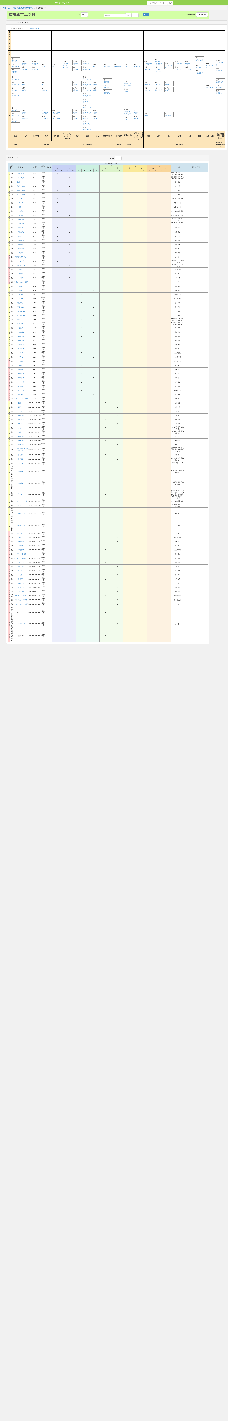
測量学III (147, 85)
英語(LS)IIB (87, 79)
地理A (95, 118)
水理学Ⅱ (188, 64)
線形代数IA (15, 90)
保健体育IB (21, 223)
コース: (78, 14)
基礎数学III (15, 115)
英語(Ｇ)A (86, 118)
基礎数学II (15, 110)
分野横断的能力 (34, 28)
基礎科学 (25, 118)
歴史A (95, 90)
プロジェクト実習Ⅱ (21, 600)
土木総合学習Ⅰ (168, 66)
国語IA (75, 118)
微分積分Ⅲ (15, 66)
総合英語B (86, 64)
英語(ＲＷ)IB (87, 113)
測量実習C (107, 66)
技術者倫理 (117, 66)
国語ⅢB (75, 64)
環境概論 (198, 67)
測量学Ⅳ (147, 69)
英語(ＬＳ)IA (87, 124)
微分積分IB (15, 85)
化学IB (44, 85)
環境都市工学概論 (20, 257)
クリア (135, 15)
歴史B (95, 85)
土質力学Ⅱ (178, 64)
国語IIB (75, 85)
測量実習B (107, 82)
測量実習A (107, 93)
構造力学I (168, 90)
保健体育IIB (20, 323)
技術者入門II (21, 265)
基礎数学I (15, 121)
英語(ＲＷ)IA (87, 129)
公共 (94, 66)
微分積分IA (15, 96)
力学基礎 (168, 115)
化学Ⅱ (44, 66)
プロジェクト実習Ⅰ (21, 596)
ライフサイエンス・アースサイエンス (66, 66)
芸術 (21, 198)
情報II (126, 91)
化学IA (44, 90)
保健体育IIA (20, 319)
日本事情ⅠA (21, 513)
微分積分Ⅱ (15, 72)
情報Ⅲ (126, 66)
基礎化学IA (45, 118)
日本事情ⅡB (21, 624)
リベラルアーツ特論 (21, 501)
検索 (170, 3)
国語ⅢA (75, 69)
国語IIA (75, 90)
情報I (125, 119)
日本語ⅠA (21, 471)
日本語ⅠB (21, 483)
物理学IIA (25, 90)
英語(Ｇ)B (86, 102)
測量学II (147, 90)
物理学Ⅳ (25, 64)
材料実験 (106, 87)
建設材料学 (158, 90)
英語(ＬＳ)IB (87, 107)
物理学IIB (25, 85)
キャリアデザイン (20, 533)
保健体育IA (21, 219)
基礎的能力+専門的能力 (17, 28)
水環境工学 (199, 73)
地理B (95, 113)
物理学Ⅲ (25, 69)
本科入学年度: (191, 14)
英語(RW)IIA (87, 96)
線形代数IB (15, 79)
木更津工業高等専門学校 (23, 8)
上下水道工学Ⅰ (199, 61)
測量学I (146, 115)
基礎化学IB (45, 113)
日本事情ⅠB (21, 525)
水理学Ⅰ (188, 69)
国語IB (75, 113)
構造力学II (168, 85)
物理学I (24, 113)
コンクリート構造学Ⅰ (158, 70)
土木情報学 (148, 64)
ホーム (6, 8)
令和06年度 (202, 14)
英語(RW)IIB (87, 85)
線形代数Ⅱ (15, 61)
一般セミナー (21, 494)
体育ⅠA (20, 428)
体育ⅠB (20, 432)
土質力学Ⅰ (178, 69)
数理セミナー (21, 505)
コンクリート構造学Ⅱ (158, 63)
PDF (146, 14)
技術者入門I (21, 261)
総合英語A (86, 69)
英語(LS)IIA (87, 90)
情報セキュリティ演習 (127, 85)
